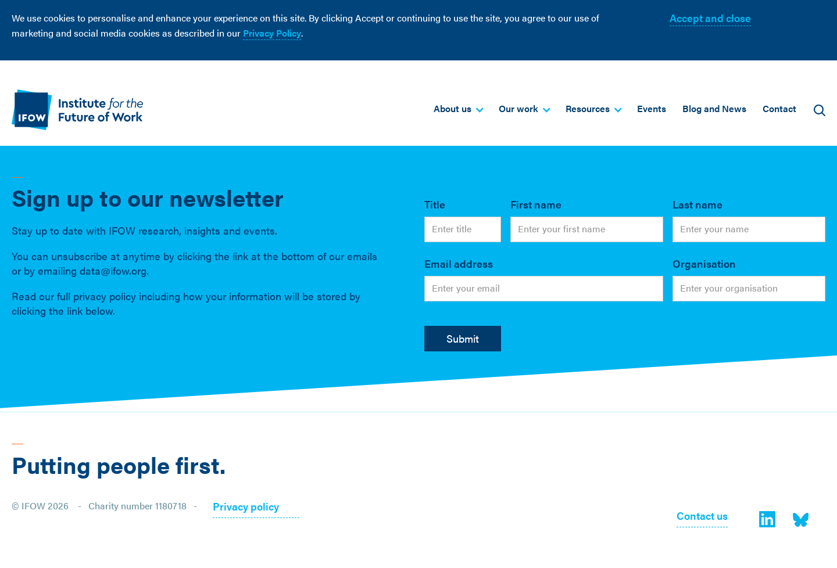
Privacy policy (246, 507)
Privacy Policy (272, 32)
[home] (77, 109)
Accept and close (710, 17)
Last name (697, 204)
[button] (458, 108)
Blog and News (714, 108)
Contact (779, 108)
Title (434, 204)
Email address (458, 263)
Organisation (704, 263)
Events (651, 108)
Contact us (702, 517)
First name (535, 204)
